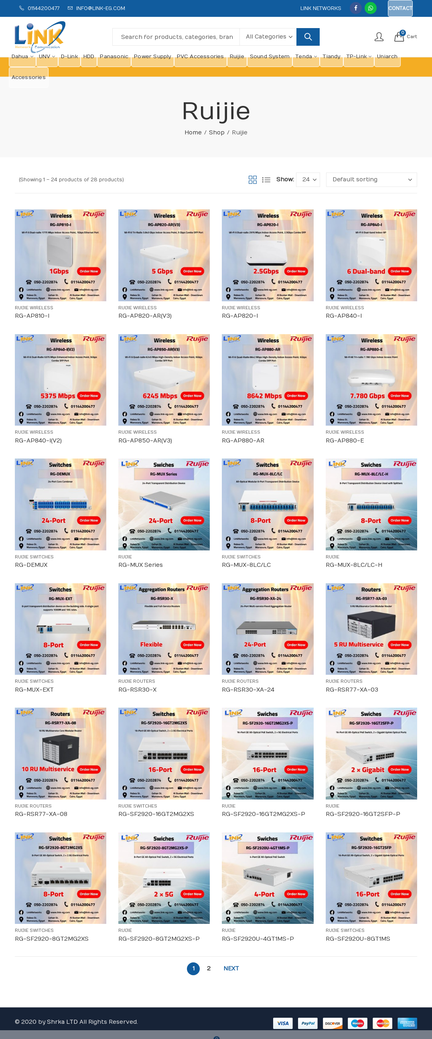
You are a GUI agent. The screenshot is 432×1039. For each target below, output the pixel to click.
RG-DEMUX (31, 565)
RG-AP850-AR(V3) (145, 440)
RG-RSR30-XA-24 (248, 689)
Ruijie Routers (136, 681)
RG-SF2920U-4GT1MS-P (258, 939)
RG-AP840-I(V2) (38, 440)
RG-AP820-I (240, 316)
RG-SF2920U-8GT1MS (358, 939)
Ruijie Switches (34, 557)
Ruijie (125, 557)
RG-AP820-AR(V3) (145, 316)
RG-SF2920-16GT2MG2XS (156, 814)
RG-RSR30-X (137, 689)
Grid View (253, 179)
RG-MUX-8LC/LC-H (354, 565)
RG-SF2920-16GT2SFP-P (363, 814)
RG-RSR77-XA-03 (352, 689)
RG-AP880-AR (243, 440)
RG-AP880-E (345, 440)
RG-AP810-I (32, 316)
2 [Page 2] (209, 968)
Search (308, 37)
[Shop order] (371, 179)
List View (266, 179)
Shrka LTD (62, 1022)
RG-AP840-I (344, 316)
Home (193, 132)
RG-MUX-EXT (34, 689)
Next (231, 968)
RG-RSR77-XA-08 (41, 814)
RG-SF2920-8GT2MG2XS (52, 939)
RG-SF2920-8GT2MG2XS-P (159, 939)
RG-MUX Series (140, 565)
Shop (217, 132)
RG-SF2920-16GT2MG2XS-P (263, 814)
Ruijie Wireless (34, 307)
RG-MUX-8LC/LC (246, 565)
